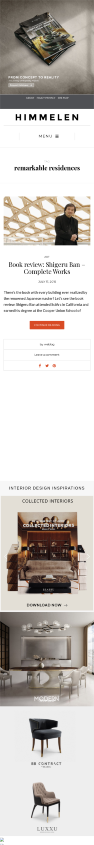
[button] (88, 556)
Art (47, 256)
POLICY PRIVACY (46, 97)
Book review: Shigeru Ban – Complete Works (47, 268)
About (30, 97)
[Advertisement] (45, 430)
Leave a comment (47, 354)
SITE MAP (63, 97)
